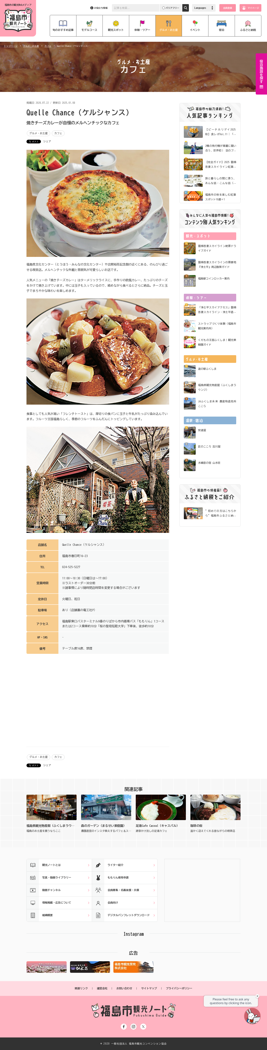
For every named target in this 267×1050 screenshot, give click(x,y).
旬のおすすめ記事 (63, 30)
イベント (195, 30)
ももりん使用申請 (110, 878)
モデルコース (89, 30)
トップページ (10, 46)
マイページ (253, 8)
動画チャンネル (44, 890)
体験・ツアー (142, 30)
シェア (47, 141)
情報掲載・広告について (49, 903)
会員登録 (227, 8)
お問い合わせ (124, 988)
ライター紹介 (107, 865)
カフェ (47, 46)
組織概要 (40, 915)
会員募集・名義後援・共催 (115, 890)
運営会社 (102, 988)
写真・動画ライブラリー (49, 878)
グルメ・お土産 (168, 30)
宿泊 (221, 30)
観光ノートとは (44, 865)
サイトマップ (149, 988)
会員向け (105, 903)
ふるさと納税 (248, 30)
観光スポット (116, 30)
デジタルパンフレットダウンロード (121, 915)
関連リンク (81, 988)
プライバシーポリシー (179, 988)
